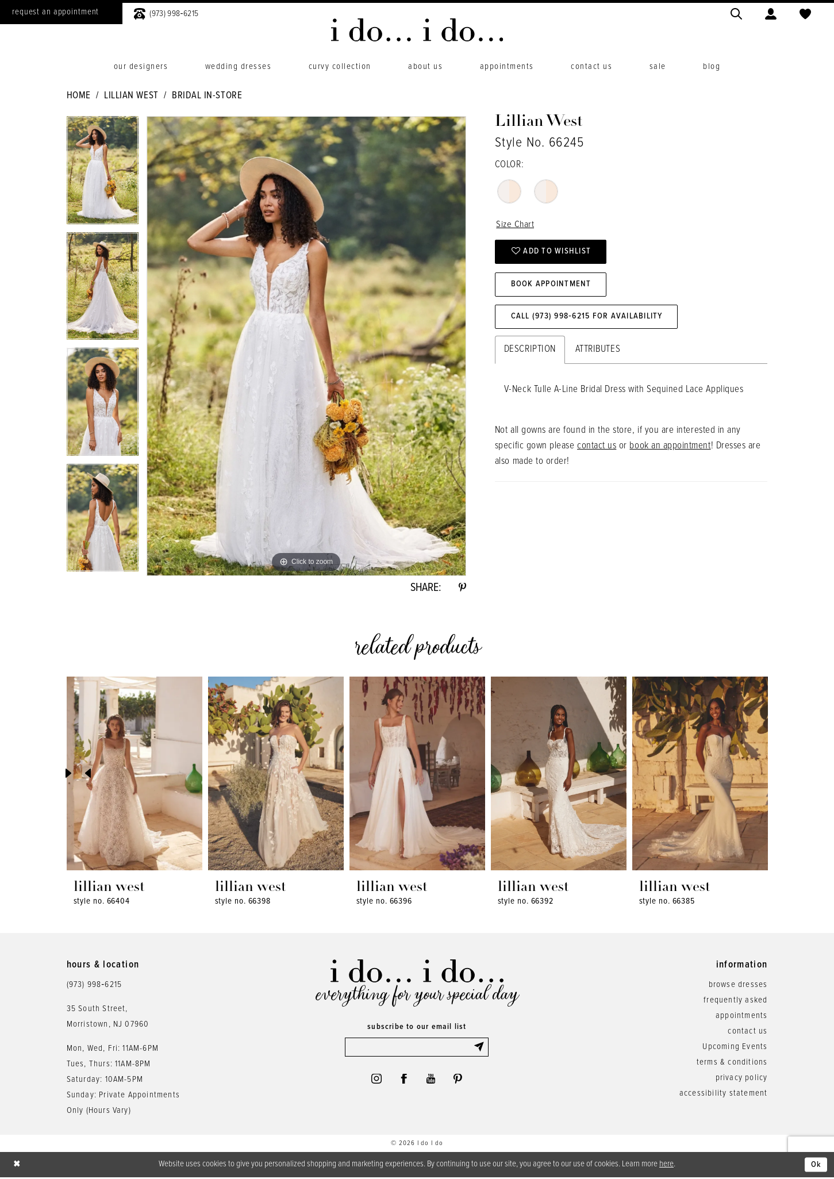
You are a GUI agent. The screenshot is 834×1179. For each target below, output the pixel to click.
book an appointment (669, 449)
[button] (771, 12)
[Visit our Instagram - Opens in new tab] (375, 1081)
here (666, 1165)
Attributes (597, 352)
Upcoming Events (734, 1048)
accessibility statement (723, 1094)
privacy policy (742, 1079)
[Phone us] (166, 12)
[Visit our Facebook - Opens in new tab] (403, 1081)
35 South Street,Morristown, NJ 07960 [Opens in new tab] (108, 1017)
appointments (741, 1017)
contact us (596, 449)
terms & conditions (732, 1063)
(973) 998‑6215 (94, 986)
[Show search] (736, 12)
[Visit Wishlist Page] (805, 12)
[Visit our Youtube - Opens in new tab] (431, 1081)
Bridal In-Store (207, 96)
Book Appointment (552, 286)
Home (79, 96)
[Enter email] (417, 1048)
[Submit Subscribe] (480, 1048)
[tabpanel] (103, 174)
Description (530, 352)
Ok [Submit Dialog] (815, 1166)
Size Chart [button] (515, 224)
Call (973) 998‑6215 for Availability (589, 319)
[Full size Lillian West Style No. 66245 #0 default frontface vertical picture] (306, 346)
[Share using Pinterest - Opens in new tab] (462, 588)
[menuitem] (166, 12)
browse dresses (738, 986)
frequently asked (735, 1001)
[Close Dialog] (17, 1166)
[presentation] (134, 774)
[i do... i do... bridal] (417, 29)
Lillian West (131, 96)
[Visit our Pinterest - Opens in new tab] (459, 1081)
